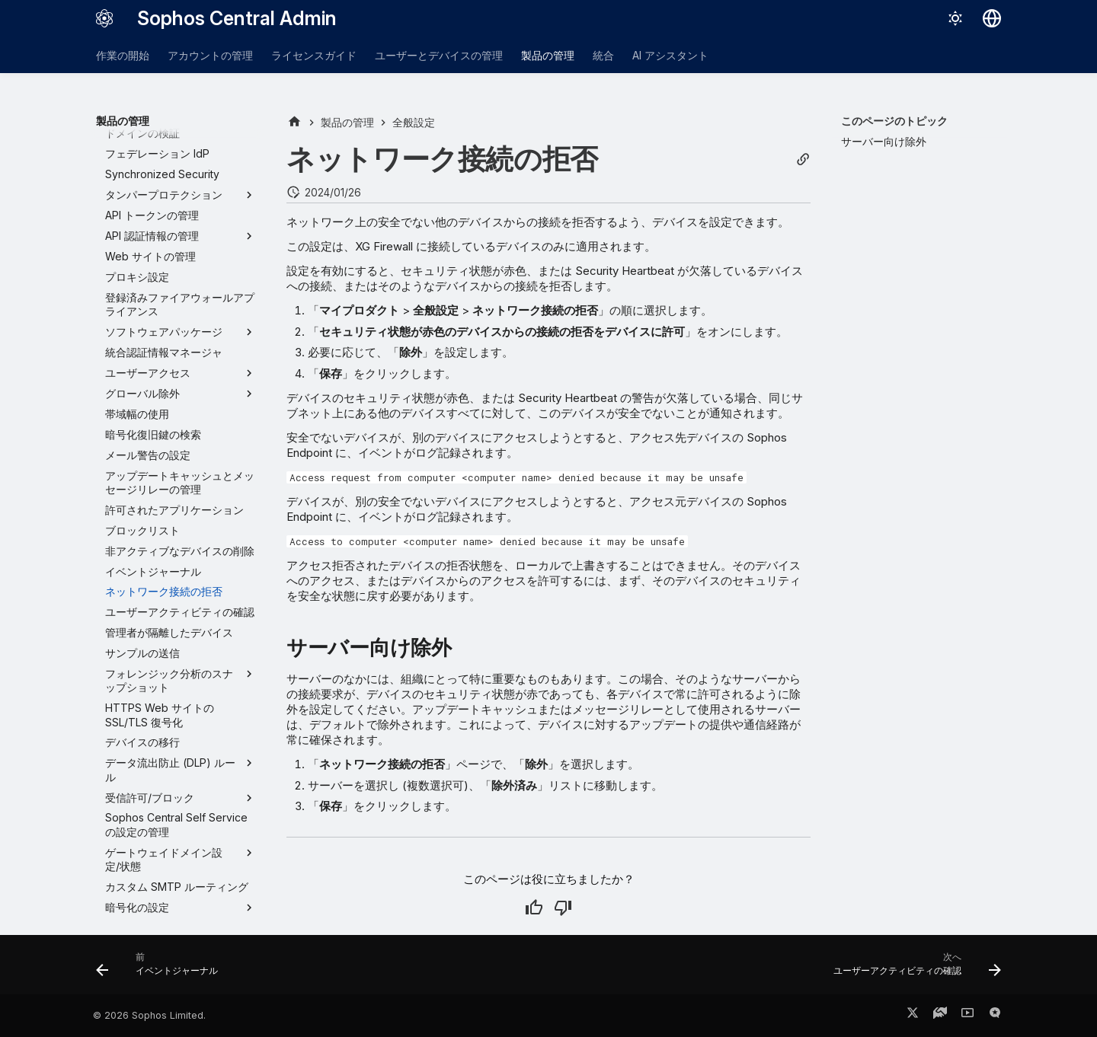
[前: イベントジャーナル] (161, 969)
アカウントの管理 (210, 55)
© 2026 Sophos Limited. (149, 1015)
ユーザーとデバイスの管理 (439, 55)
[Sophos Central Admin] (104, 18)
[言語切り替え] (992, 18)
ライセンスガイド (314, 55)
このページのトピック (894, 120)
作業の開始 (122, 55)
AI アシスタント (670, 55)
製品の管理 (547, 55)
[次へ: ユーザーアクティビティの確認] (912, 969)
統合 (603, 55)
